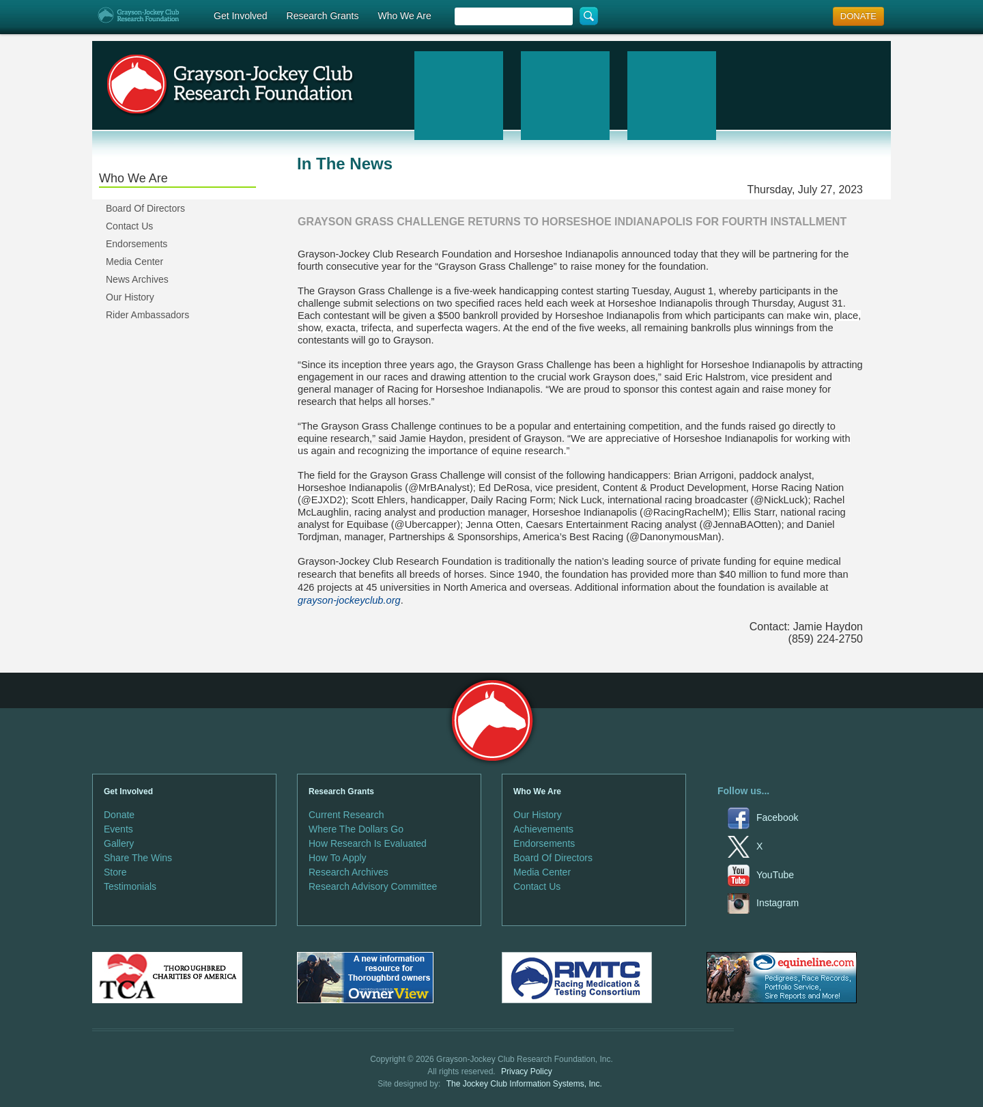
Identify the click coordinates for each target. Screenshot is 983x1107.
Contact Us (129, 226)
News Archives (137, 279)
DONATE (858, 16)
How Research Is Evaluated (368, 843)
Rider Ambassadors (147, 314)
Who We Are (404, 15)
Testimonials (130, 886)
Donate (119, 814)
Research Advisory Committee (373, 886)
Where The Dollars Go (356, 829)
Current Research (346, 814)
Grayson (492, 721)
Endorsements (136, 243)
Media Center (134, 261)
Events (118, 829)
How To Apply (338, 857)
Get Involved (241, 15)
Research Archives (348, 872)
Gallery (119, 843)
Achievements (543, 829)
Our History (130, 297)
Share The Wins (138, 857)
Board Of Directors (145, 208)
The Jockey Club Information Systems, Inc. (524, 1084)
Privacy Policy (526, 1071)
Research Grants (323, 15)
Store (115, 872)
